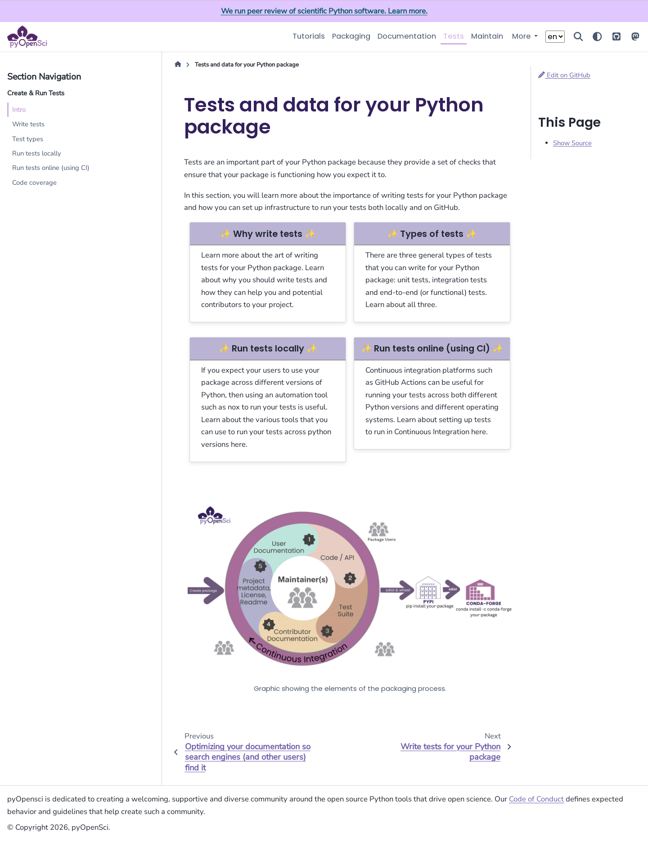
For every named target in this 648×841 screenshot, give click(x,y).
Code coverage (34, 182)
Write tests (28, 124)
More (522, 36)
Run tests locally (36, 153)
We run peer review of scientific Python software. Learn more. (324, 11)
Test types (27, 138)
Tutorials (308, 36)
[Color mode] (597, 36)
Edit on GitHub (564, 75)
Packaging (351, 36)
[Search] (578, 36)
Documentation (407, 36)
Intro (19, 109)
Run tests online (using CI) (51, 167)
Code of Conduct (536, 799)
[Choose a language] (555, 37)
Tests (453, 36)
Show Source (572, 142)
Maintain (487, 36)
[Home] (178, 65)
